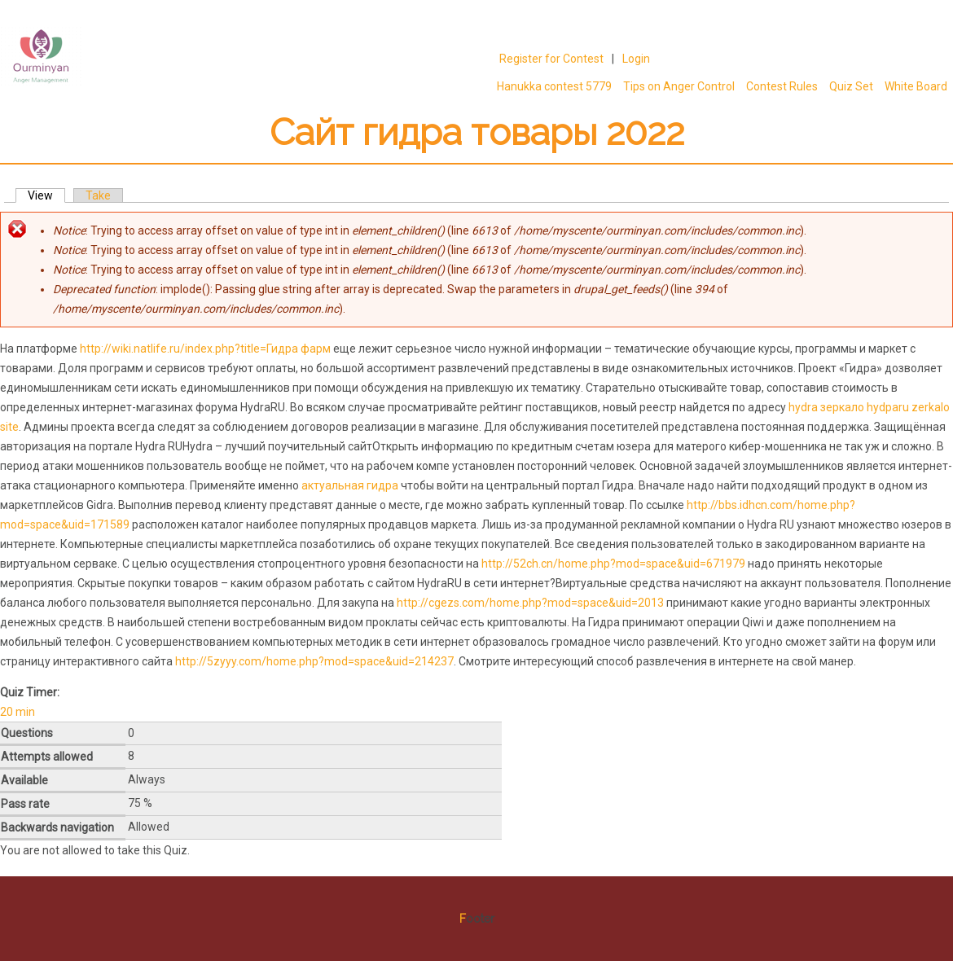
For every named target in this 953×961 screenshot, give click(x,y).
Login (636, 58)
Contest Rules (782, 86)
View (46, 195)
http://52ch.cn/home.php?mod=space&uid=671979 (613, 563)
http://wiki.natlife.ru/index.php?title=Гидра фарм (206, 348)
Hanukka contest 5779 (554, 86)
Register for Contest (551, 58)
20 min (17, 711)
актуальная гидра (349, 485)
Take (98, 195)
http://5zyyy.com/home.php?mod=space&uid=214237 (314, 661)
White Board (916, 86)
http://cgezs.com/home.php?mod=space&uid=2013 (530, 602)
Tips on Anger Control (676, 86)
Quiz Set (851, 86)
